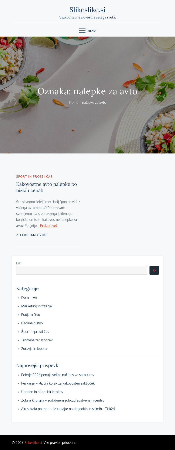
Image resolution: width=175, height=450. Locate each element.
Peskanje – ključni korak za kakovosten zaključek (58, 383)
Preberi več (49, 225)
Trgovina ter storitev (37, 340)
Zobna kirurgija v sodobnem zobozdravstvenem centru (62, 400)
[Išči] (154, 270)
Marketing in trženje (36, 306)
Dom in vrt (29, 297)
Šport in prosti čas (34, 176)
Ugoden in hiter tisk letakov (42, 392)
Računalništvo (32, 323)
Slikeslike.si (87, 9)
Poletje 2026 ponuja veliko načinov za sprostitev (57, 375)
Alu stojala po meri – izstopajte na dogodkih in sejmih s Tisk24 (68, 409)
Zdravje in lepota (34, 348)
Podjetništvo (30, 314)
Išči (18, 263)
